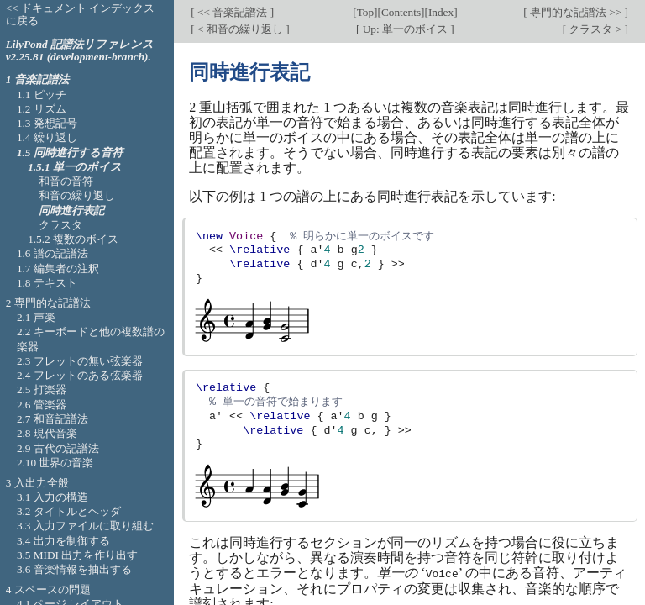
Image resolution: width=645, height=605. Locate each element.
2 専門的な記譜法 (48, 303)
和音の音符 (66, 181)
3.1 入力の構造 (52, 497)
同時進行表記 (71, 210)
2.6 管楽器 (41, 404)
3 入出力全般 (37, 482)
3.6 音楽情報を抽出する (74, 569)
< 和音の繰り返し (240, 29)
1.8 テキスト (47, 282)
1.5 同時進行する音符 (70, 152)
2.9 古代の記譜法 (58, 448)
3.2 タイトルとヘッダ (69, 511)
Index (441, 12)
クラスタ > (595, 29)
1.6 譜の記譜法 (52, 253)
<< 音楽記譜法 (232, 12)
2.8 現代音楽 (47, 433)
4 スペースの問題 (48, 589)
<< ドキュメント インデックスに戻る (80, 14)
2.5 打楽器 (41, 389)
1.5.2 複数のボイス (73, 239)
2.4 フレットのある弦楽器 (80, 375)
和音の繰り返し (77, 195)
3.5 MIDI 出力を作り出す (77, 555)
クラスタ (60, 224)
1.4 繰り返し (47, 137)
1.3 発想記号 (47, 123)
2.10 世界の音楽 (55, 462)
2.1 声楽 (36, 317)
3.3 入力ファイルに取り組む (85, 525)
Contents (401, 12)
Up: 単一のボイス (404, 29)
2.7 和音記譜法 (52, 419)
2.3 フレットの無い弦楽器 (80, 361)
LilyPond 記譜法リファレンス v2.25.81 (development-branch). (80, 50)
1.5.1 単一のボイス (75, 166)
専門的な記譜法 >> (576, 12)
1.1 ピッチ (41, 94)
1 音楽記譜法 (37, 79)
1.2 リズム (41, 109)
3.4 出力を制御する (63, 540)
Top (365, 12)
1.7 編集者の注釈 (58, 268)
